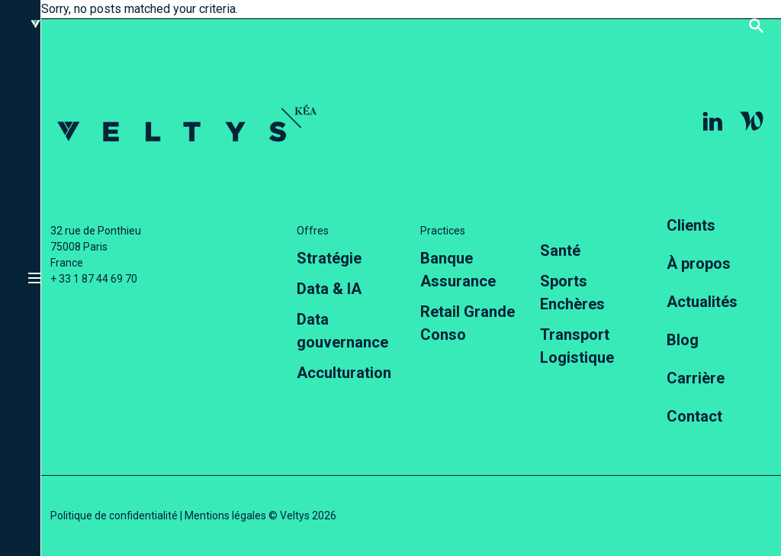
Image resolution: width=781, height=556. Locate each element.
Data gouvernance (342, 330)
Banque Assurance (458, 269)
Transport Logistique (577, 346)
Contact (694, 416)
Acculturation (344, 373)
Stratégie (329, 258)
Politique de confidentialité (114, 515)
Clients (691, 225)
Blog (683, 340)
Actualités (702, 302)
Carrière (696, 378)
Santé (560, 250)
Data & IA (329, 289)
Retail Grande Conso (467, 323)
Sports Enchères (572, 292)
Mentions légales (225, 515)
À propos (699, 263)
